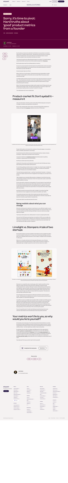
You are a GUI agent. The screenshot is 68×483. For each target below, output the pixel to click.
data (4, 32)
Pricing (28, 1)
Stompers (45, 61)
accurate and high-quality (22, 336)
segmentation (29, 330)
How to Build (7, 13)
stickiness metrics (31, 156)
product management (9, 32)
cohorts (22, 330)
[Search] (58, 5)
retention (28, 108)
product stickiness (44, 332)
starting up (16, 32)
